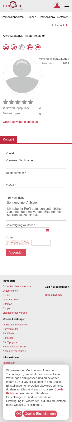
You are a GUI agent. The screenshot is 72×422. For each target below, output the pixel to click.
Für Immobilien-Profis (15, 346)
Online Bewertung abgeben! (21, 121)
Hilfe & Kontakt (53, 294)
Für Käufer (9, 333)
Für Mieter (8, 337)
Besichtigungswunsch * (20, 225)
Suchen (31, 17)
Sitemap (7, 303)
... (47, 232)
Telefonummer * (16, 172)
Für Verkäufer (10, 329)
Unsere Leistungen (14, 319)
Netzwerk (63, 17)
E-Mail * (11, 185)
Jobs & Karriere (11, 299)
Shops (6, 308)
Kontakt (8, 139)
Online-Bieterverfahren (15, 324)
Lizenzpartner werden (15, 312)
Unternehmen (10, 290)
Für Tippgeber (10, 342)
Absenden (16, 252)
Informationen (11, 357)
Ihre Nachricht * (16, 197)
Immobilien (47, 17)
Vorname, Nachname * (20, 160)
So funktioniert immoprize (17, 286)
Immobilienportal (12, 17)
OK (18, 413)
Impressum (9, 362)
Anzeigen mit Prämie (14, 351)
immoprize (9, 280)
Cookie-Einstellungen (40, 413)
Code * (10, 237)
